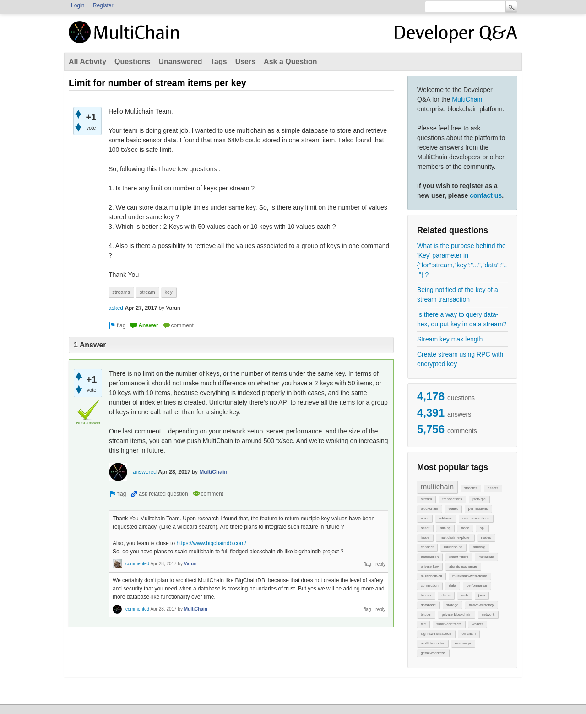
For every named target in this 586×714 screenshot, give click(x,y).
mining (445, 528)
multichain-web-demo (469, 576)
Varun (190, 563)
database (428, 605)
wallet (453, 509)
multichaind (453, 547)
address (445, 518)
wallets (477, 624)
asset (425, 528)
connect (427, 547)
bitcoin (426, 614)
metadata (486, 557)
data (452, 586)
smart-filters (458, 557)
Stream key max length (450, 339)
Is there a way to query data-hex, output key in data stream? (461, 319)
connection (430, 586)
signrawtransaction (436, 634)
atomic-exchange (463, 566)
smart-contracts (448, 624)
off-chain (468, 634)
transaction (430, 557)
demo (445, 595)
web (464, 595)
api (482, 528)
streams (470, 488)
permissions (478, 509)
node (465, 528)
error (425, 518)
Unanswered (180, 61)
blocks (426, 595)
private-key (430, 566)
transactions (452, 499)
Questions (132, 61)
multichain (437, 487)
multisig (479, 547)
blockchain (429, 509)
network (488, 614)
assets (493, 488)
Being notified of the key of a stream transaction (457, 294)
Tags (218, 61)
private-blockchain (456, 614)
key (169, 292)
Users (245, 61)
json (481, 595)
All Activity (87, 61)
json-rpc (478, 499)
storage (452, 605)
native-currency (481, 605)
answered (145, 472)
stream (426, 499)
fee (423, 624)
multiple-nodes (433, 643)
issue (425, 538)
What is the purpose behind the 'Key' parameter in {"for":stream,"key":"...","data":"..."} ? (462, 260)
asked (116, 308)
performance (477, 586)
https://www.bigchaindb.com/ (211, 543)
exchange (463, 643)
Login (77, 5)
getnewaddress (433, 653)
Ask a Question (290, 61)
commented (137, 563)
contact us (486, 195)
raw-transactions (475, 518)
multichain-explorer (455, 538)
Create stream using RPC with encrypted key (460, 359)
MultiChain (467, 99)
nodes (486, 538)
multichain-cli (431, 576)
